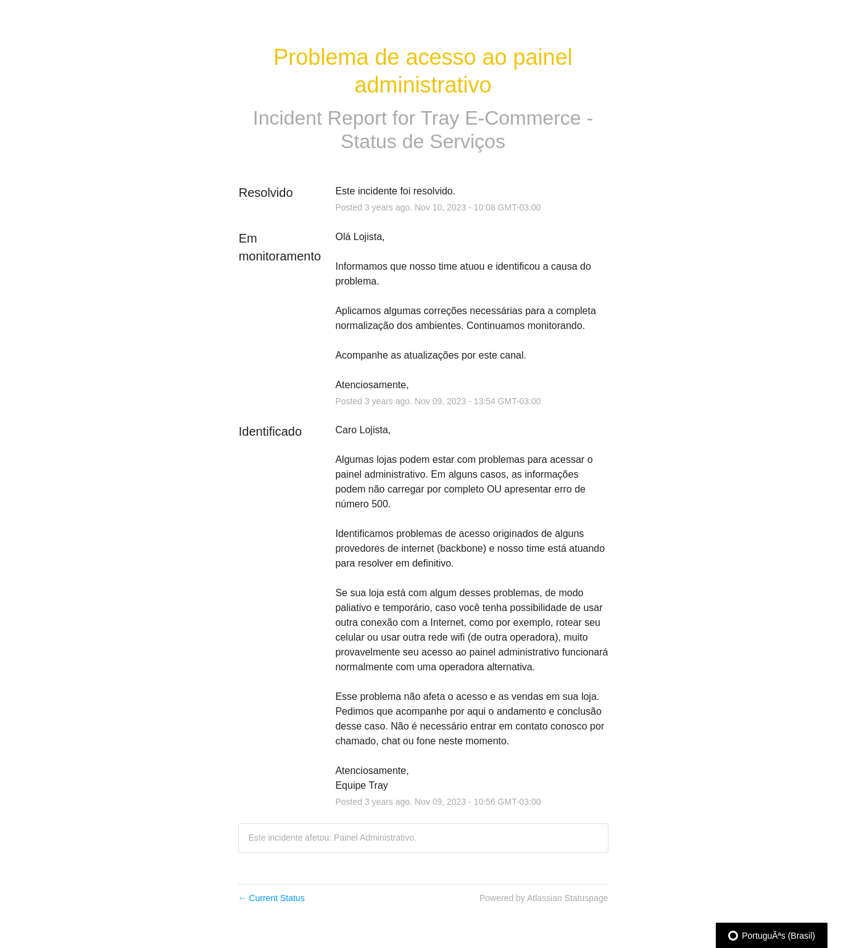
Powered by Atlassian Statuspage (543, 898)
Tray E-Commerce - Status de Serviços (467, 129)
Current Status (271, 898)
